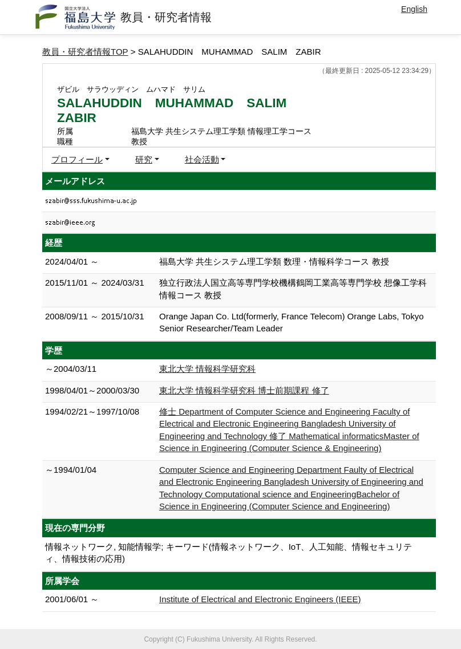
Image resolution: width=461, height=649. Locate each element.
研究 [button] (143, 159)
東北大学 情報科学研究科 (207, 369)
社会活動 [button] (202, 159)
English (414, 9)
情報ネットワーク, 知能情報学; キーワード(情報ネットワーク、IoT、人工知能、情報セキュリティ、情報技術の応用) (228, 552)
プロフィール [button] (77, 159)
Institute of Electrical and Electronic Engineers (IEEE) (260, 599)
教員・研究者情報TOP (85, 51)
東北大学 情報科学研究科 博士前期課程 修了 (244, 390)
